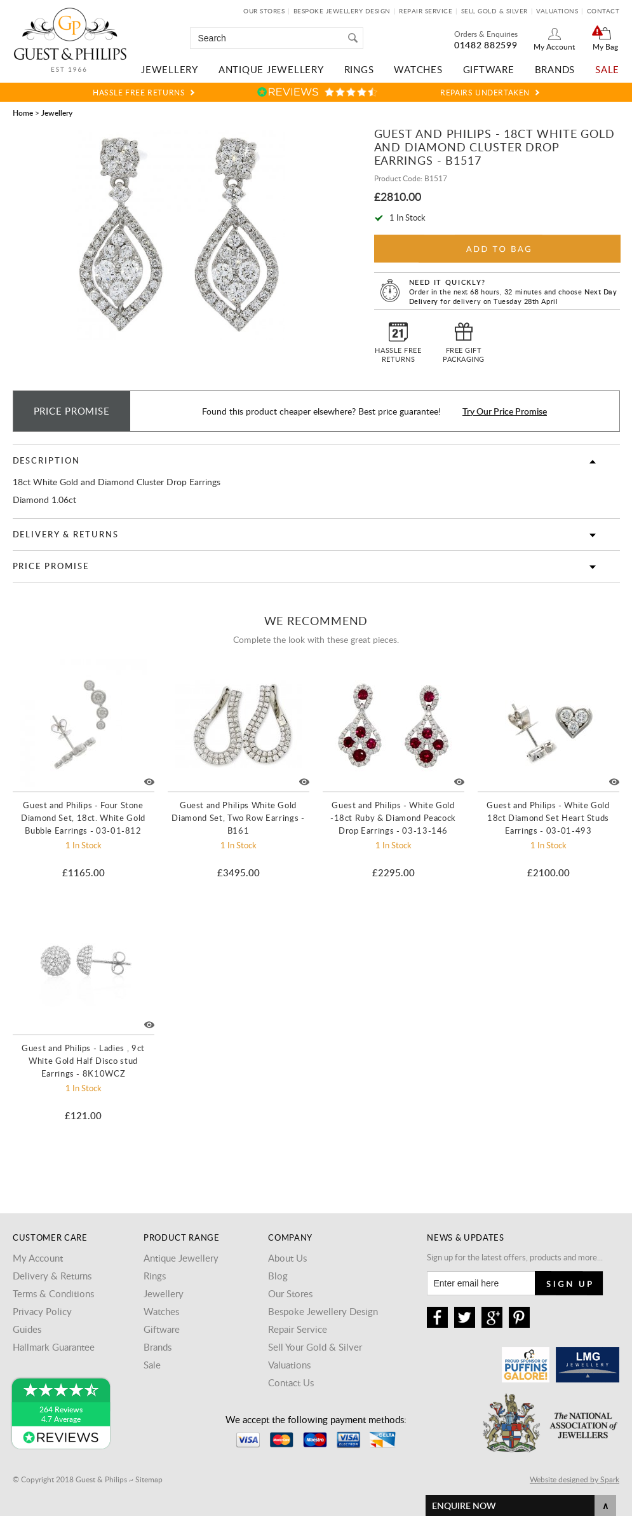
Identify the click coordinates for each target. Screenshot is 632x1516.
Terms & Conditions (53, 1293)
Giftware (488, 69)
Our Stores (264, 10)
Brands (555, 69)
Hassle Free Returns (139, 92)
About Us (287, 1257)
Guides (27, 1329)
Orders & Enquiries (486, 34)
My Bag (605, 46)
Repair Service (425, 10)
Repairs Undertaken (485, 92)
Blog (278, 1275)
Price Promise (51, 566)
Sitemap (149, 1479)
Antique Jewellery (271, 69)
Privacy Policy (42, 1311)
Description (46, 460)
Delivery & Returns (66, 534)
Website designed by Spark (574, 1479)
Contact (603, 10)
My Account (554, 46)
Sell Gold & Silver (494, 10)
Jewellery (169, 69)
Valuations (557, 10)
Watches (418, 69)
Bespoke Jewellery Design (342, 10)
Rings (359, 69)
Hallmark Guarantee (54, 1346)
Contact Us (291, 1382)
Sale (607, 69)
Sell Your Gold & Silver (315, 1346)
